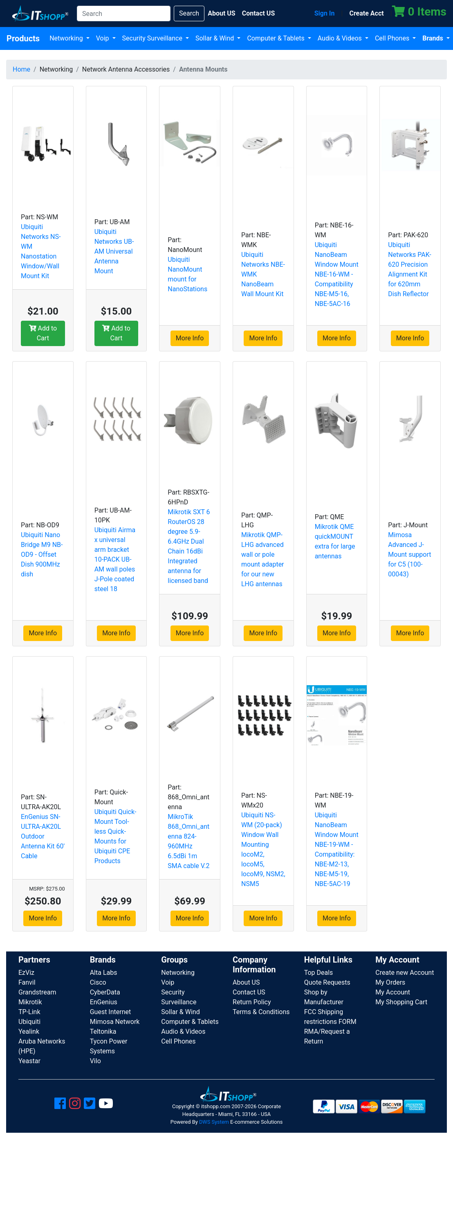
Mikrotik (30, 1002)
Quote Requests (327, 982)
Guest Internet (110, 1012)
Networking (67, 38)
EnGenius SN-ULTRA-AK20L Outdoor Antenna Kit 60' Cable (43, 836)
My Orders (390, 982)
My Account (392, 992)
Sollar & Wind (215, 38)
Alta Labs (103, 972)
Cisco (98, 982)
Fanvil (27, 982)
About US (246, 982)
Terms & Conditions (261, 1012)
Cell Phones (393, 38)
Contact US (249, 992)
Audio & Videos (340, 38)
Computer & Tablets (276, 38)
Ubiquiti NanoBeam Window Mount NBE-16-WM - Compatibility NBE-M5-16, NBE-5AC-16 (337, 274)
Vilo (95, 1061)
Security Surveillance (153, 38)
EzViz (26, 972)
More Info (190, 338)
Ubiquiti (29, 1022)
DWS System (214, 1122)
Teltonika (103, 1031)
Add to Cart (43, 333)
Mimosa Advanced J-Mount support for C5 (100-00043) (409, 554)
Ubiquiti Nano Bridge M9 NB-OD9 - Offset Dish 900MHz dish (42, 554)
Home (21, 69)
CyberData (105, 992)
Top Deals (318, 972)
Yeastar (29, 1061)
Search (189, 13)
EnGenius (103, 1002)
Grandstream (37, 992)
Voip (103, 38)
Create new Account (404, 972)
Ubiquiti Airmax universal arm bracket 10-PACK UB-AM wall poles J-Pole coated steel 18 (115, 559)
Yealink (28, 1031)
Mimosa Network (115, 1022)
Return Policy (252, 1002)
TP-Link (29, 1012)
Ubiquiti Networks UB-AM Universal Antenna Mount (114, 251)
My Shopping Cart (401, 1002)
